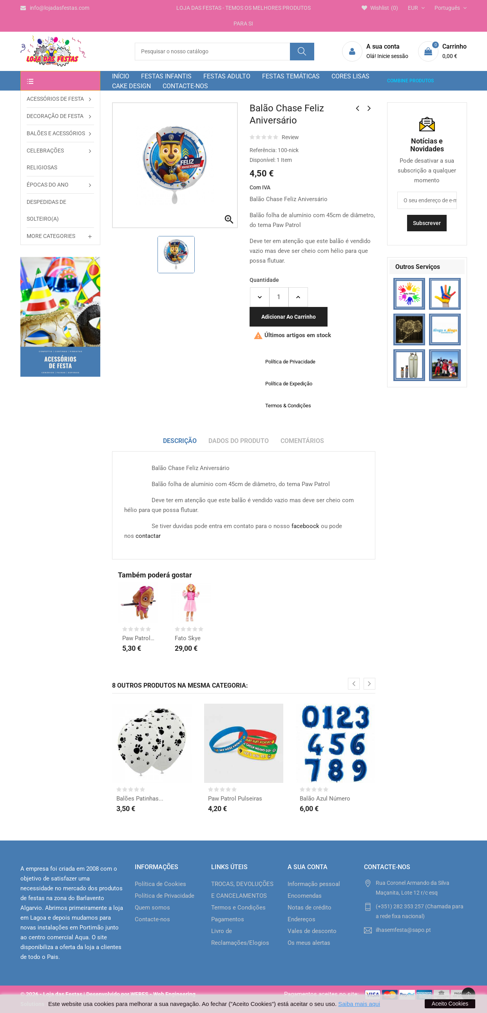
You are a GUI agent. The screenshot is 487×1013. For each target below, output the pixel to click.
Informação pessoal (314, 884)
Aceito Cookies (450, 1003)
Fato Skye (188, 638)
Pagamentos (227, 919)
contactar (148, 535)
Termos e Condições (238, 907)
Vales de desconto (312, 931)
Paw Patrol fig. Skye (138, 638)
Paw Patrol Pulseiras (235, 798)
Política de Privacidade (164, 895)
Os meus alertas (309, 942)
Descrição (180, 441)
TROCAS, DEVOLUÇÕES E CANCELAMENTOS (242, 889)
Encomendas (305, 895)
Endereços (301, 919)
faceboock (305, 526)
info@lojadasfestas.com (54, 8)
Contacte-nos (152, 919)
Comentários (302, 441)
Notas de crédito (309, 907)
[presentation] (354, 684)
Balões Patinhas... (139, 798)
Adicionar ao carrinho (288, 317)
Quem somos (152, 907)
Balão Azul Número (325, 798)
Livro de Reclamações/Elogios (240, 937)
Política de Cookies (160, 884)
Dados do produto (238, 441)
